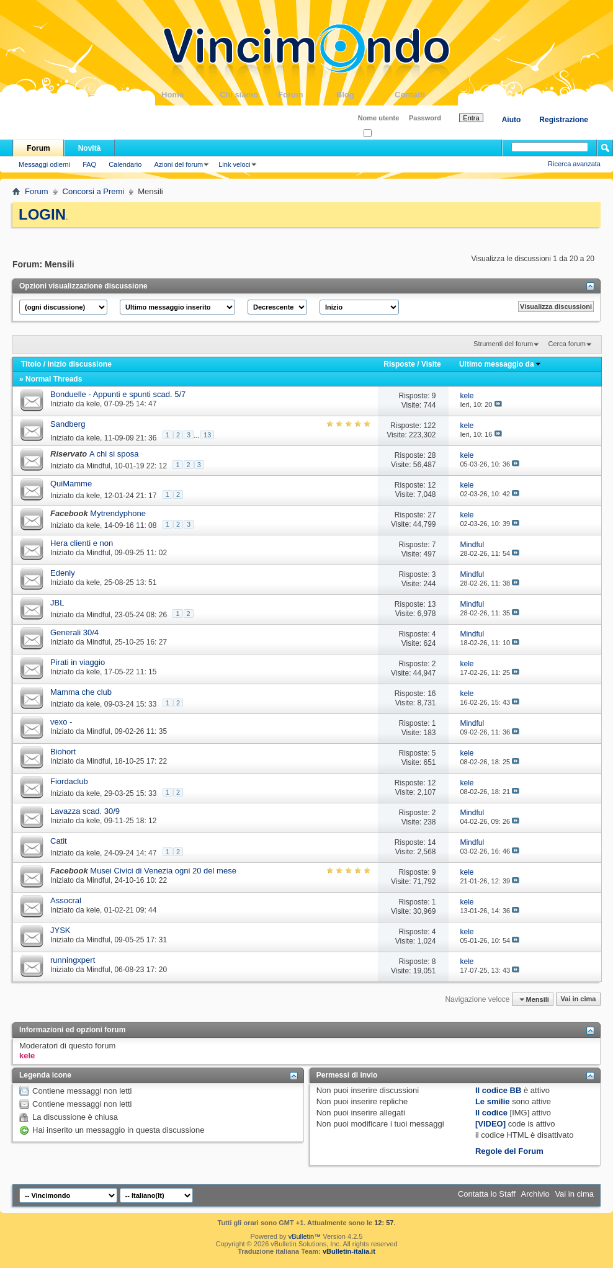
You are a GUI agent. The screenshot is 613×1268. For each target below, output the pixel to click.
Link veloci (234, 164)
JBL (57, 602)
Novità (89, 148)
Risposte (399, 364)
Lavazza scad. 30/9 (85, 811)
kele (93, 404)
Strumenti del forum (503, 343)
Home (190, 94)
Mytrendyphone (118, 513)
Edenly (62, 573)
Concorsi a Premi (94, 191)
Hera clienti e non (81, 543)
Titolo (31, 364)
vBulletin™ (305, 1236)
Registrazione (563, 119)
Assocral (65, 900)
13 (207, 435)
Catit (58, 841)
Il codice (491, 1112)
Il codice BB (498, 1090)
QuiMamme (71, 483)
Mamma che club (81, 692)
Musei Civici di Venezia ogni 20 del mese (163, 870)
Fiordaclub (69, 781)
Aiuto (511, 119)
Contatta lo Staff (487, 1194)
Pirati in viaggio (77, 662)
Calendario (125, 164)
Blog (365, 94)
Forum (307, 94)
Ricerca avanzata (574, 163)
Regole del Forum (509, 1151)
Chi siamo (249, 94)
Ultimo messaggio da (500, 364)
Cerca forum (567, 343)
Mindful (98, 466)
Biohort (63, 751)
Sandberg (67, 424)
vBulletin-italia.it (349, 1251)
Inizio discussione (79, 364)
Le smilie (492, 1101)
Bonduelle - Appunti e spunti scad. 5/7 (118, 394)
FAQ (89, 164)
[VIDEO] (490, 1123)
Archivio (535, 1194)
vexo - (61, 721)
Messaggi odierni (44, 164)
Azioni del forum (178, 164)
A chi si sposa (114, 453)
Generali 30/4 (74, 632)
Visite (431, 364)
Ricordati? (382, 133)
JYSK (60, 930)
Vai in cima (578, 999)
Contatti (424, 94)
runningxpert (72, 960)
